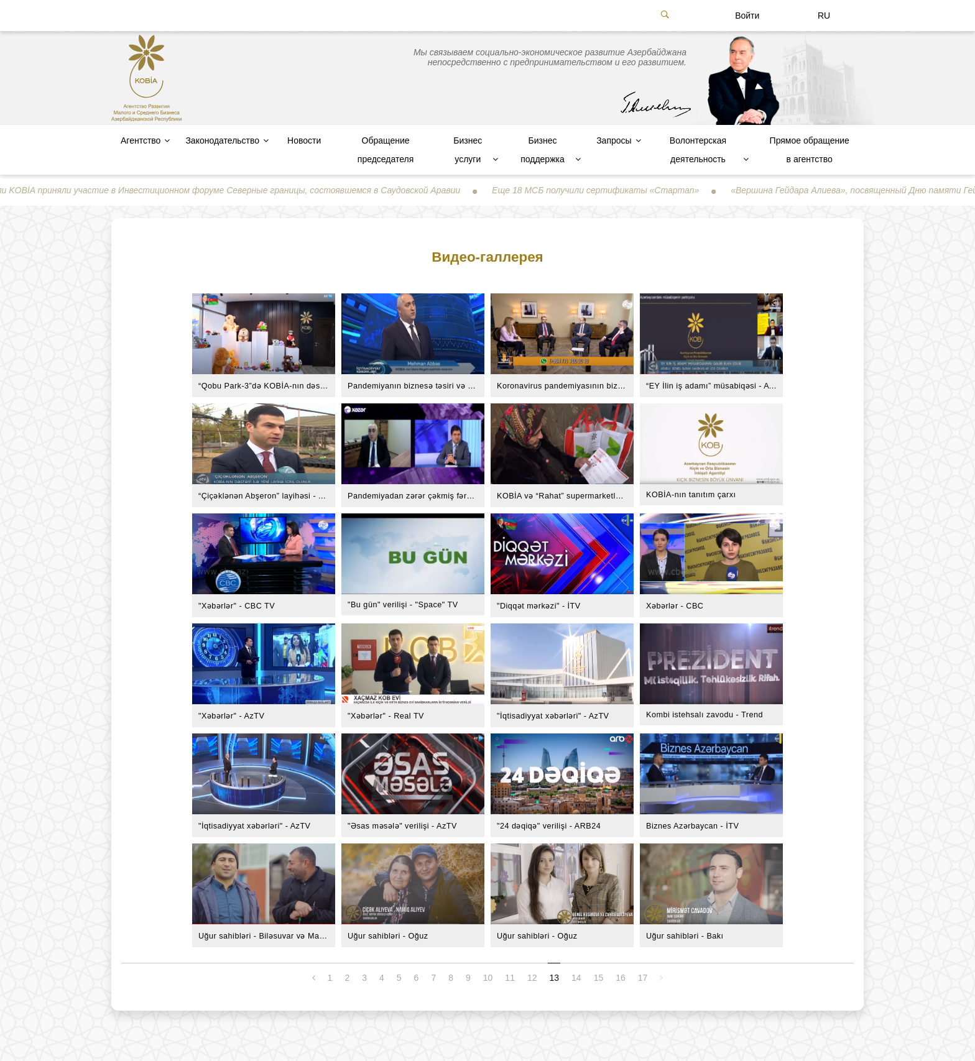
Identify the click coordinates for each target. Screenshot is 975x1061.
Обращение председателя (386, 149)
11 (510, 978)
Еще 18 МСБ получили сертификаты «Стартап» (606, 190)
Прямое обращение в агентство (809, 149)
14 (576, 978)
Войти (747, 16)
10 (488, 978)
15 (599, 978)
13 (555, 978)
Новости (304, 140)
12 (532, 978)
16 (621, 978)
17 (643, 978)
